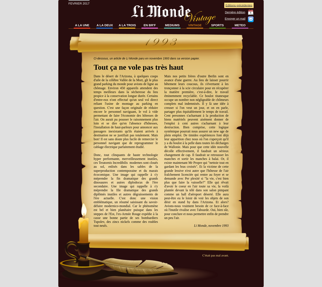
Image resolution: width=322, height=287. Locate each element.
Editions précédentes (238, 5)
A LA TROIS (127, 25)
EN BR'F (150, 25)
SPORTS (217, 25)
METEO (240, 25)
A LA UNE (82, 25)
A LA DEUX (105, 25)
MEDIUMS (172, 25)
